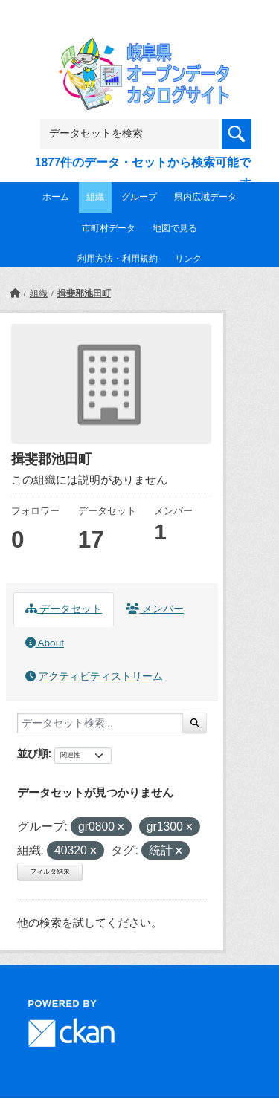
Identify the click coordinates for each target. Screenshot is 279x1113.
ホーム (55, 197)
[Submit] (194, 723)
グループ (139, 197)
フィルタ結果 (50, 871)
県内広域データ (205, 197)
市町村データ (108, 228)
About (44, 643)
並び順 (32, 753)
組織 (95, 197)
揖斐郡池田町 (84, 293)
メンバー (155, 608)
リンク (188, 258)
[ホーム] (15, 293)
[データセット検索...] (100, 723)
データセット (64, 608)
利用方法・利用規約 (117, 258)
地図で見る (175, 228)
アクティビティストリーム (94, 676)
